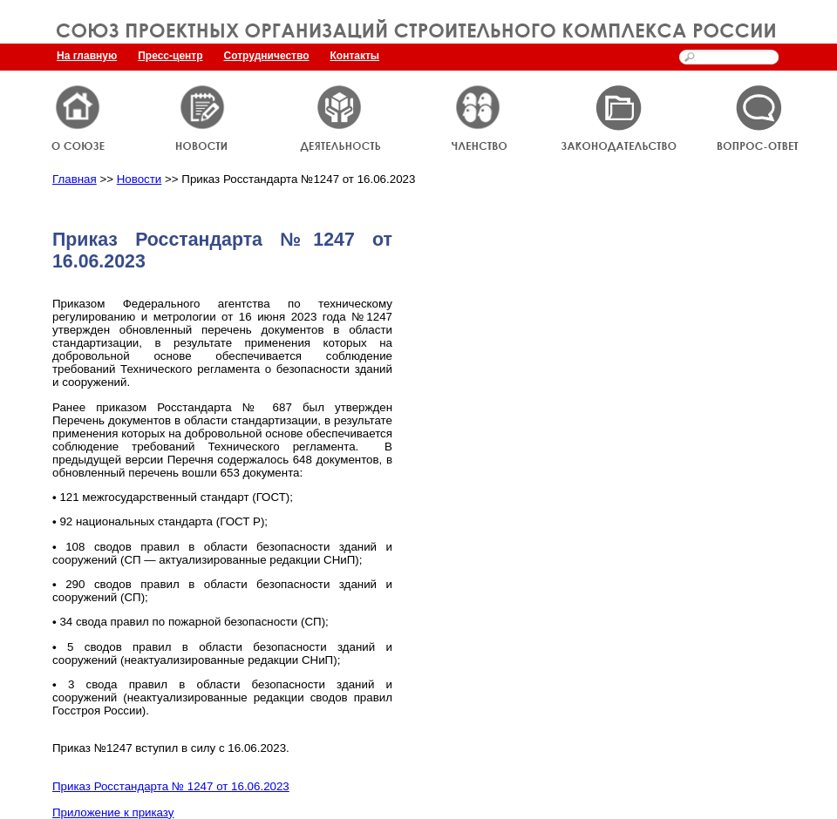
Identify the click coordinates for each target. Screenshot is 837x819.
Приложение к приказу (113, 812)
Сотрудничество (267, 56)
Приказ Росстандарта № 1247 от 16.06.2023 (170, 786)
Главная (74, 179)
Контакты (355, 56)
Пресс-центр (170, 56)
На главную (87, 56)
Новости (139, 179)
